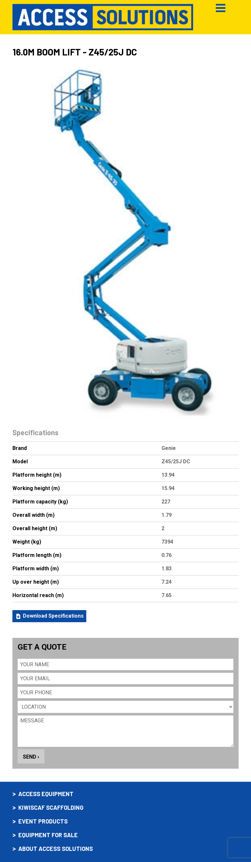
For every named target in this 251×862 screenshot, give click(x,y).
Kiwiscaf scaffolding (50, 807)
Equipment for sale (48, 835)
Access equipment (46, 794)
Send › (31, 757)
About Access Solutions (55, 848)
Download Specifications (49, 616)
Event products (43, 821)
